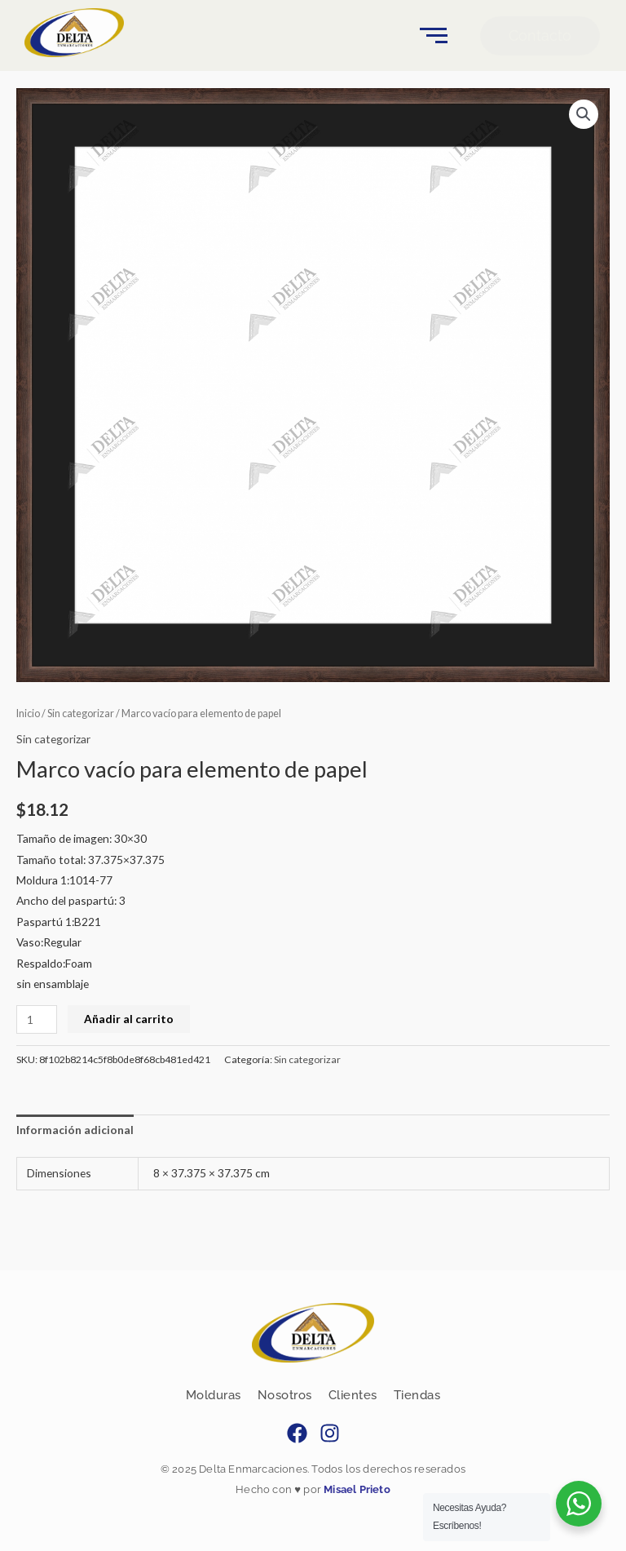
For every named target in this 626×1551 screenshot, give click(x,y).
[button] (583, 114)
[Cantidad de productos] (36, 1019)
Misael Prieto (355, 1489)
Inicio (28, 713)
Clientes (352, 1395)
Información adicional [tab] (75, 1130)
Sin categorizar (80, 713)
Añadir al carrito (129, 1019)
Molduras (213, 1395)
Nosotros (285, 1395)
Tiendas (417, 1395)
